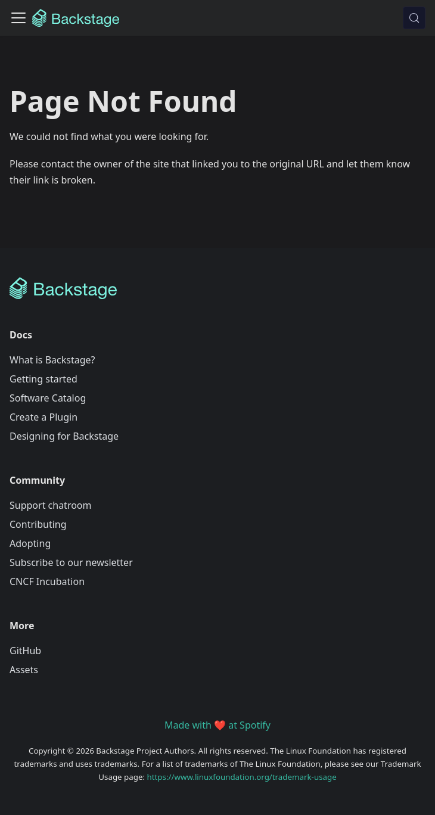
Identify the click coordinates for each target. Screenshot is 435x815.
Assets (24, 669)
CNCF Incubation (47, 581)
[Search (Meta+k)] (414, 18)
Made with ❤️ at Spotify (217, 725)
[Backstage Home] (217, 288)
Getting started (43, 378)
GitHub (25, 650)
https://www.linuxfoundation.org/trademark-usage (242, 777)
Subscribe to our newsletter (71, 562)
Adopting (30, 543)
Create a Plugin (43, 417)
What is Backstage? (52, 359)
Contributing (38, 524)
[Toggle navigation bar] (18, 18)
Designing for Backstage (64, 436)
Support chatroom (51, 505)
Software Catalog (48, 398)
